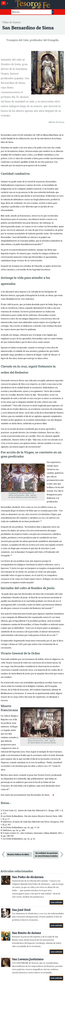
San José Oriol (21, 910)
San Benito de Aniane (26, 933)
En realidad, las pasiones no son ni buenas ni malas (46, 854)
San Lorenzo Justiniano (27, 959)
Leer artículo (56, 902)
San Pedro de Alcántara (27, 877)
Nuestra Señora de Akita (18, 854)
